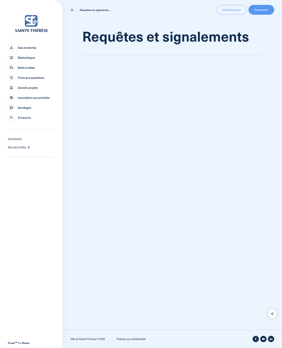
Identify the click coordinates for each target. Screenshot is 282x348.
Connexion (15, 139)
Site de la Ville (19, 147)
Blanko (26, 342)
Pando (12, 342)
